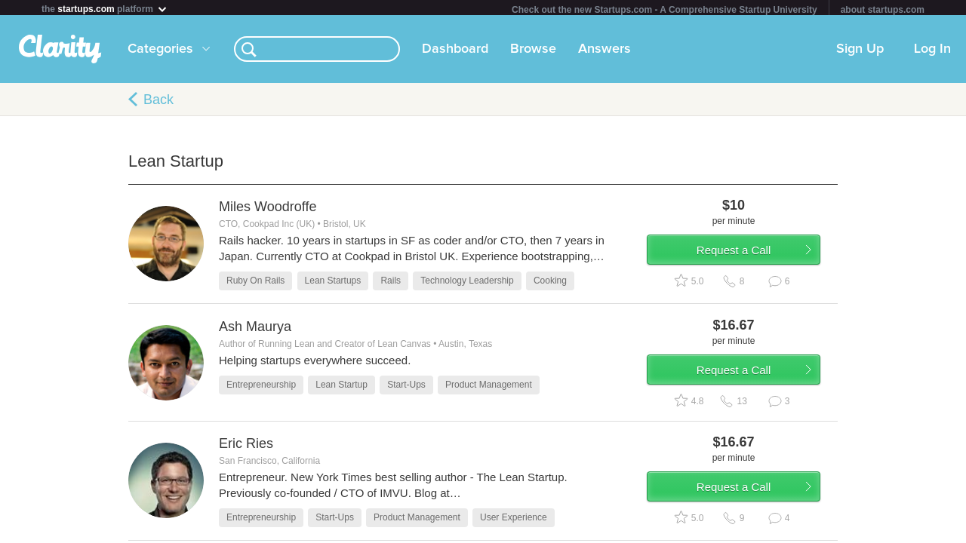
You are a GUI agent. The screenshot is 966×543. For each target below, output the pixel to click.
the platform (105, 9)
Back (158, 102)
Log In (932, 52)
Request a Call (749, 259)
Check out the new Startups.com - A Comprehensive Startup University (664, 10)
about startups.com (882, 10)
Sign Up (860, 52)
